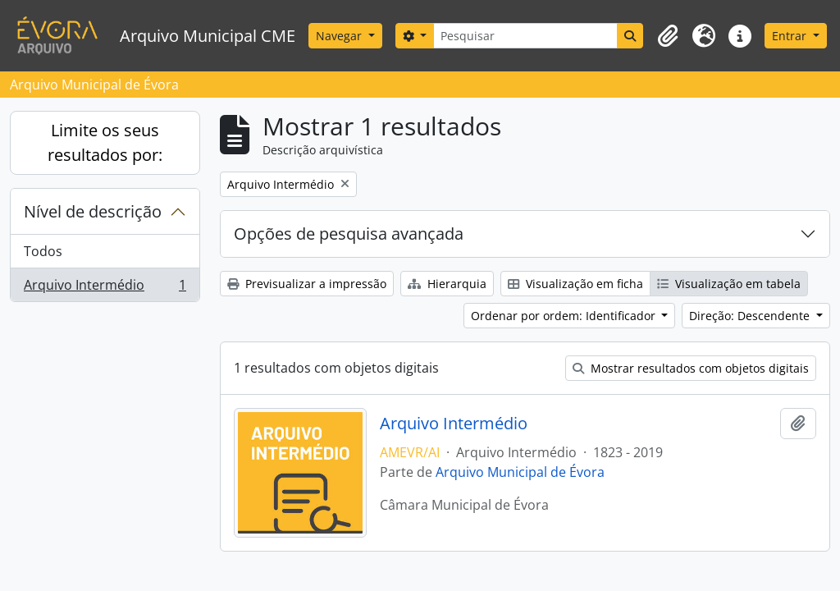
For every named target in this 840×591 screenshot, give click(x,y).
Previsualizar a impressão (306, 283)
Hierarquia (447, 283)
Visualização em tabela (729, 283)
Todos (43, 251)
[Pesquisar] (525, 35)
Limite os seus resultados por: (105, 142)
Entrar (791, 36)
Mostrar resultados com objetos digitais (691, 368)
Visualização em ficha (575, 283)
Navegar (340, 36)
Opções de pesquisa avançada (348, 233)
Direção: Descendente (751, 315)
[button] (668, 36)
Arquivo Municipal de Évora (520, 472)
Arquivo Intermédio (104, 288)
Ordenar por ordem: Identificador (565, 315)
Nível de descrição (93, 211)
